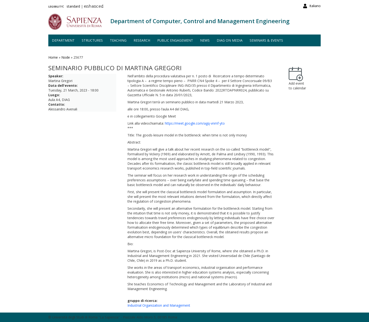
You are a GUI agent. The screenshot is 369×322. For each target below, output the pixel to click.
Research (142, 40)
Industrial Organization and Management (158, 305)
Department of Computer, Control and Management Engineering (199, 21)
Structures (92, 40)
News (205, 40)
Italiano (315, 6)
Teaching (118, 40)
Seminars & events (266, 40)
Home (53, 57)
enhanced (94, 6)
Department (63, 40)
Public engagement (175, 40)
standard (73, 6)
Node (65, 57)
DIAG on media (230, 40)
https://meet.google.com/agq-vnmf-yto (195, 123)
